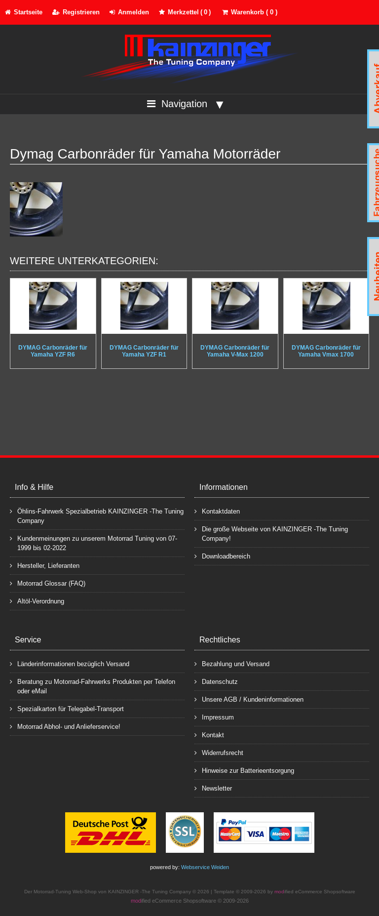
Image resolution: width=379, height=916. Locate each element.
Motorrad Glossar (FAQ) (47, 583)
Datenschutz (216, 681)
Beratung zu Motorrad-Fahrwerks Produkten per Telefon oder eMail (92, 686)
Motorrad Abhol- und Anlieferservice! (65, 726)
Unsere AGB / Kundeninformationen (248, 699)
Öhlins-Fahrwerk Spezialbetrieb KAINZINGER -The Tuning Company (97, 515)
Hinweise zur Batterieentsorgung (244, 770)
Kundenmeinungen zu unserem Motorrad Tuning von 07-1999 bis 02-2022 (93, 543)
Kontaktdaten (217, 511)
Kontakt (209, 734)
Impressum (214, 717)
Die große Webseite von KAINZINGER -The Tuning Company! (271, 533)
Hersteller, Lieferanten (44, 565)
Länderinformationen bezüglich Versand (69, 663)
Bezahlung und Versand (231, 663)
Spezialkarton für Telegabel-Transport (67, 708)
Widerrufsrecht (218, 752)
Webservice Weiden (205, 867)
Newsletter (213, 788)
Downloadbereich (222, 556)
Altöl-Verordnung (37, 601)
